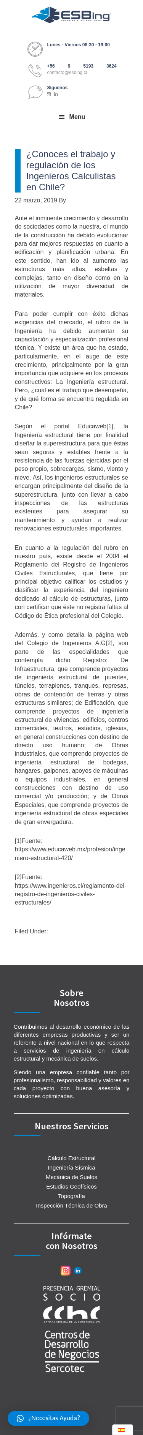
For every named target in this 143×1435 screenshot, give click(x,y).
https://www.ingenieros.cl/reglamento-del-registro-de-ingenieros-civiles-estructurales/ (71, 894)
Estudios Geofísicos (71, 1186)
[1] (109, 426)
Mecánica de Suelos (71, 1177)
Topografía (71, 1196)
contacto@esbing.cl (67, 72)
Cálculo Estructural (72, 1158)
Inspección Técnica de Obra (71, 1205)
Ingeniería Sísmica (71, 1167)
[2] (109, 643)
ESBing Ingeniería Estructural (71, 15)
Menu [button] (77, 117)
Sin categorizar (70, 931)
